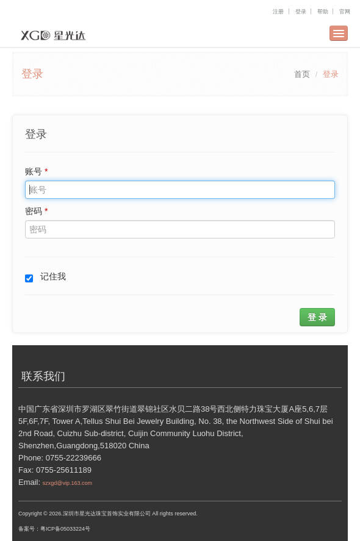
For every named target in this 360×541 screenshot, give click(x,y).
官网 (344, 11)
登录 (300, 11)
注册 (278, 11)
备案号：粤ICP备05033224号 (54, 529)
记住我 (45, 276)
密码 (36, 211)
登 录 (317, 317)
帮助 (322, 11)
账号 (36, 171)
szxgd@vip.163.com (67, 483)
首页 (302, 74)
